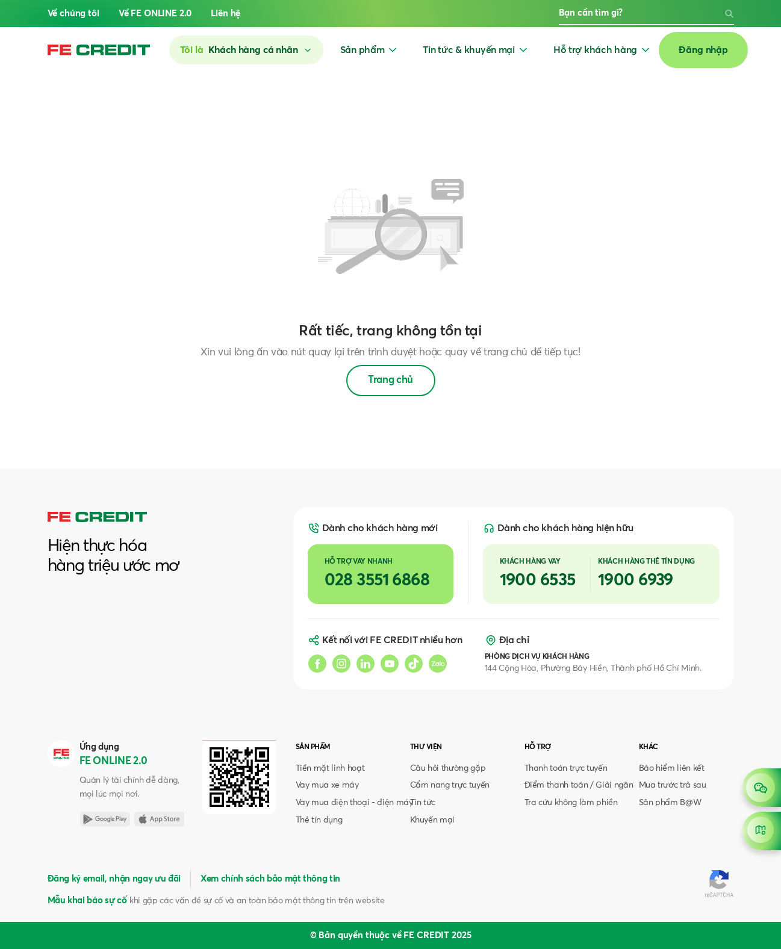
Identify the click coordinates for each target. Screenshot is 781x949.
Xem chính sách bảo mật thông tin (270, 878)
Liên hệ (225, 13)
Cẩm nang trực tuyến (450, 785)
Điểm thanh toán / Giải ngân (578, 785)
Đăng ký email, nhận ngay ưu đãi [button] (114, 878)
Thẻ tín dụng (319, 820)
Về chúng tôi (73, 13)
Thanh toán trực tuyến (566, 768)
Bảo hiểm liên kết (672, 768)
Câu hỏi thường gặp (448, 768)
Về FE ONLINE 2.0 (155, 13)
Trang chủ (390, 380)
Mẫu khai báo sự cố (87, 900)
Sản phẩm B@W (670, 802)
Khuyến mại (432, 820)
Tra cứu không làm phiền (571, 802)
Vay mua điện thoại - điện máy (354, 802)
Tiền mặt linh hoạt (330, 768)
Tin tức (423, 802)
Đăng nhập (703, 50)
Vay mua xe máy (327, 785)
